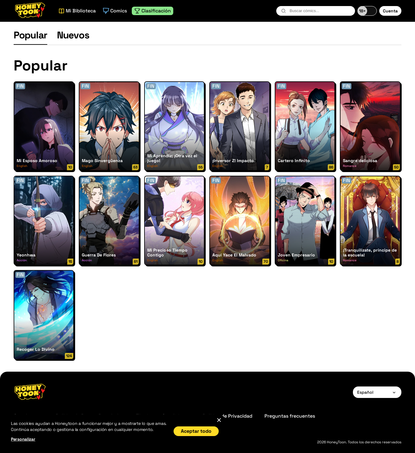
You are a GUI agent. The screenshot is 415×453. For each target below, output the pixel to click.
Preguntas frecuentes (289, 416)
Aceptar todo (196, 431)
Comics (115, 11)
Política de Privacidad (227, 416)
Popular (30, 35)
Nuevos (73, 35)
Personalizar (23, 439)
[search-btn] (283, 10)
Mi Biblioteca (77, 11)
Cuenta (390, 11)
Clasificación (152, 11)
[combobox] (315, 11)
